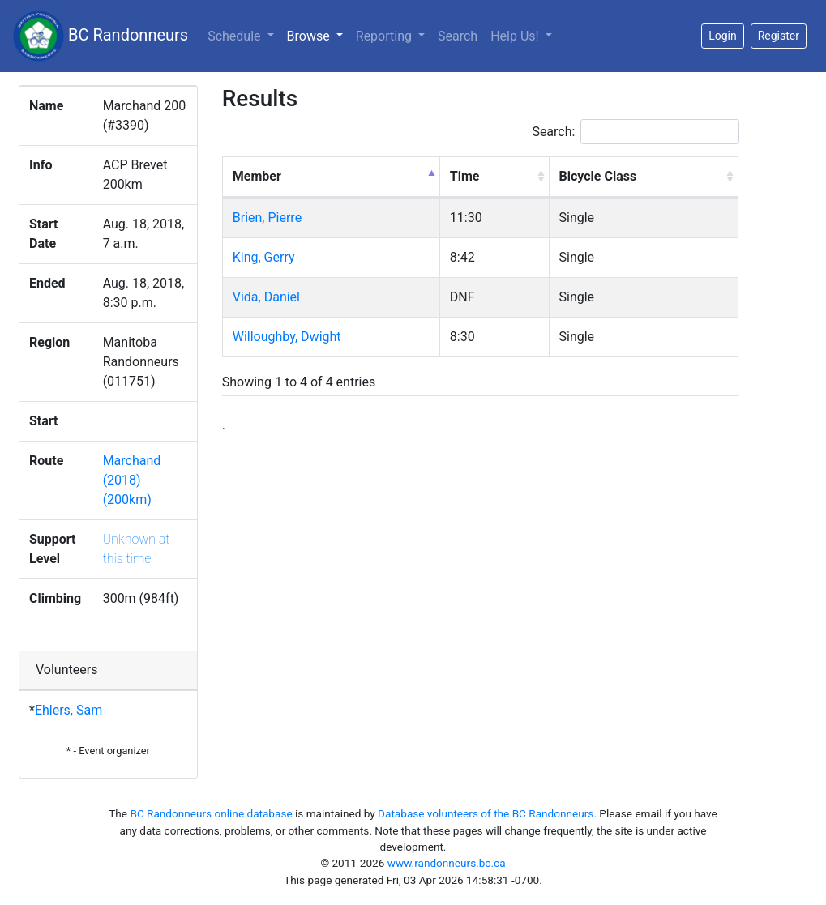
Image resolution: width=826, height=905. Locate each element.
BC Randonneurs (100, 36)
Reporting (385, 36)
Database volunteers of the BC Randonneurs (485, 813)
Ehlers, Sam (68, 710)
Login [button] (722, 35)
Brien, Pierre (267, 217)
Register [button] (778, 35)
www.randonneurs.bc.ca (446, 862)
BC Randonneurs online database (211, 813)
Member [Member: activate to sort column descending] (257, 176)
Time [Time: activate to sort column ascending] (465, 176)
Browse (318, 35)
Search (457, 36)
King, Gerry (264, 257)
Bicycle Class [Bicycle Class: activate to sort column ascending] (598, 176)
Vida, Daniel (266, 297)
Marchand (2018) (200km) (132, 480)
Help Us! (515, 36)
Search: (635, 131)
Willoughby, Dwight (287, 336)
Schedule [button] (235, 36)
